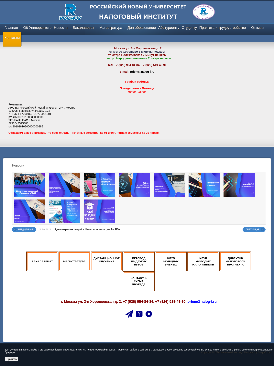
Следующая (252, 229)
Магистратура (110, 28)
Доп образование (141, 28)
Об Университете (37, 28)
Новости (61, 28)
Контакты (12, 38)
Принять (11, 359)
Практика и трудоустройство (222, 28)
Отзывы (257, 28)
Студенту (189, 28)
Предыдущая (25, 229)
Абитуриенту (168, 28)
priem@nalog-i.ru (142, 71)
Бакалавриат (83, 28)
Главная (11, 28)
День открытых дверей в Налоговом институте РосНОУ (87, 229)
